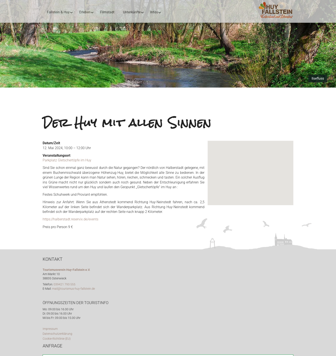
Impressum (50, 329)
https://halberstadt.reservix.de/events (70, 219)
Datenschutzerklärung (57, 334)
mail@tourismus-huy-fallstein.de (73, 289)
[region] (168, 44)
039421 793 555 (64, 284)
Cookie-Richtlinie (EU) (57, 339)
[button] (6, 43)
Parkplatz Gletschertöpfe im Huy (67, 160)
